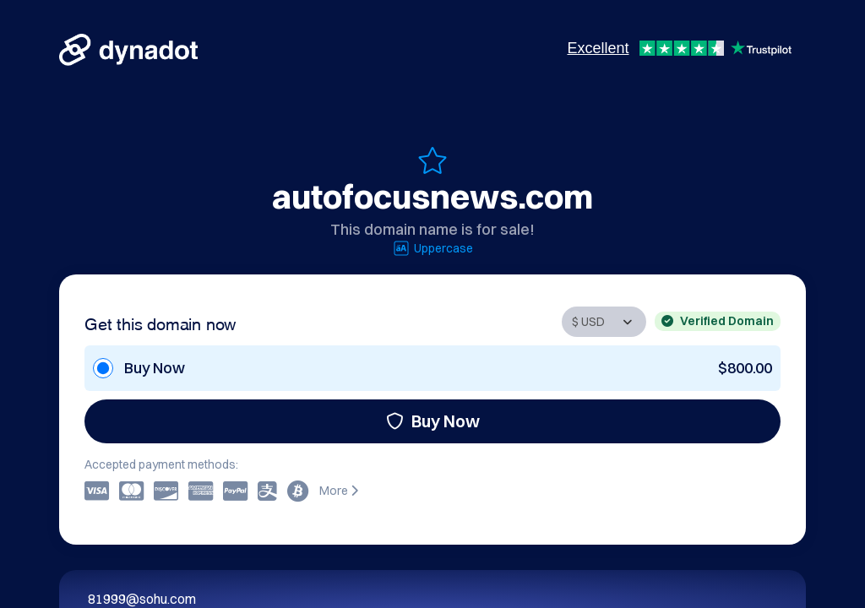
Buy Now (433, 421)
